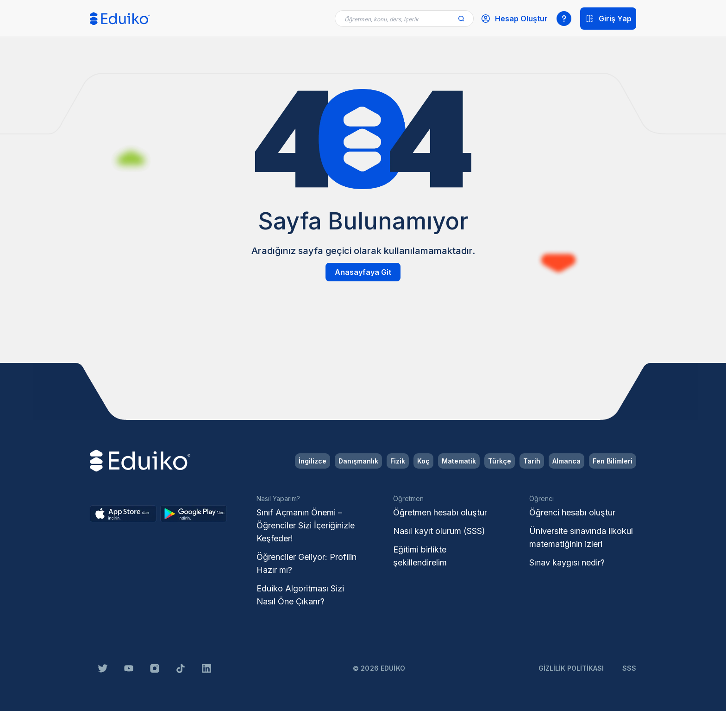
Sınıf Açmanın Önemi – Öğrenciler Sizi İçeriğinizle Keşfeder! (306, 525)
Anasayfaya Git (363, 272)
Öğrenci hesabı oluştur (572, 512)
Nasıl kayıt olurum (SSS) (439, 531)
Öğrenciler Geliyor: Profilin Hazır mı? (307, 563)
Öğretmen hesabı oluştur (440, 512)
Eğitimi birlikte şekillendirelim (420, 556)
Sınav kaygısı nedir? (567, 562)
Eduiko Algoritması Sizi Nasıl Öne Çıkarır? (300, 595)
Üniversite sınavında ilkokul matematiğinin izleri (581, 537)
